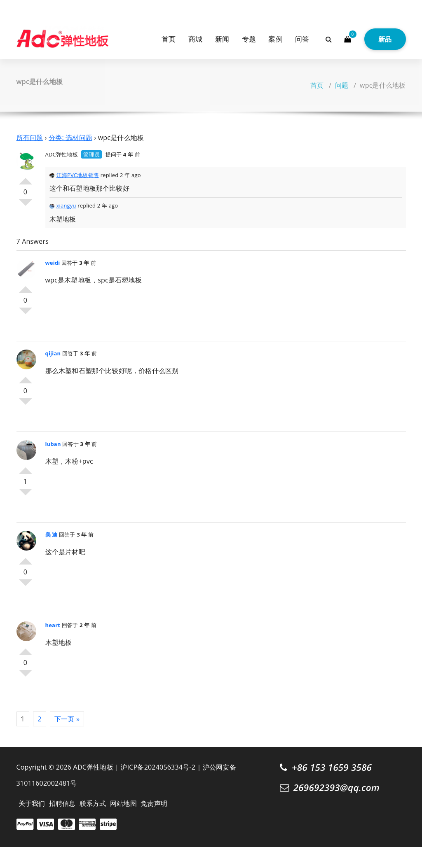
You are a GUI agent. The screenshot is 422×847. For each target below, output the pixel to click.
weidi (52, 262)
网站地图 (123, 803)
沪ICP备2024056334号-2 (157, 767)
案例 (275, 39)
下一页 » (67, 718)
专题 (249, 39)
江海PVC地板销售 (74, 175)
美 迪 (51, 534)
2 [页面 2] (39, 718)
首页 (169, 39)
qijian (53, 353)
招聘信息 (62, 803)
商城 (195, 39)
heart (53, 625)
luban (53, 444)
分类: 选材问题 (70, 137)
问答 (302, 39)
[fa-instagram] (32, 8)
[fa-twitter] (19, 8)
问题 (341, 85)
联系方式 (93, 803)
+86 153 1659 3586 (332, 767)
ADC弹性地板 (61, 154)
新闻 (222, 39)
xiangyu (62, 205)
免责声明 (154, 803)
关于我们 (32, 803)
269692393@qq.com (336, 787)
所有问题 (29, 137)
